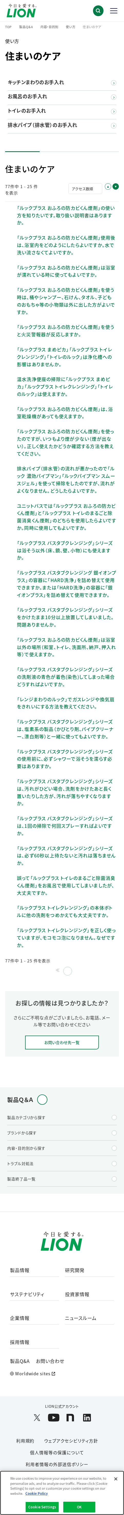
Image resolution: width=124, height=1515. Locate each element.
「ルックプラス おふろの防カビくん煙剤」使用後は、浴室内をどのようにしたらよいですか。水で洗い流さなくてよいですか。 (66, 245)
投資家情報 (77, 1294)
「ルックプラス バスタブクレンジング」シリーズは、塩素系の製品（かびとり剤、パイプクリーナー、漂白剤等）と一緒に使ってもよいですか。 (65, 729)
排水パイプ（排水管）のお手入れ (42, 125)
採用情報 (19, 1342)
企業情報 (19, 1318)
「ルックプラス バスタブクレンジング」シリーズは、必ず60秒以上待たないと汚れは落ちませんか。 (66, 855)
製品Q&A (20, 1361)
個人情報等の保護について (57, 1452)
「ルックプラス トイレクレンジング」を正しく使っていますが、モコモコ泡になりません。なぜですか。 (66, 937)
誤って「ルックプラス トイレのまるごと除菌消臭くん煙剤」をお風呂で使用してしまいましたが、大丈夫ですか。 (66, 885)
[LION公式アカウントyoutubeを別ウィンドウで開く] (53, 1418)
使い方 (70, 27)
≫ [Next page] (67, 970)
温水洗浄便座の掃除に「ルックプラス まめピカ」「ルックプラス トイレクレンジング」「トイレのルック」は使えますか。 (65, 386)
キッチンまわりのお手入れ (36, 82)
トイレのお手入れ (27, 111)
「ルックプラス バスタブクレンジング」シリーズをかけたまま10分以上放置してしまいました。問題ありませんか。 (65, 617)
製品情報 (19, 1270)
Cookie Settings (42, 1507)
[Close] (115, 1479)
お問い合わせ (50, 1361)
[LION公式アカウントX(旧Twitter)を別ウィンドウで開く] (37, 1418)
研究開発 (75, 1270)
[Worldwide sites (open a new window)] (62, 1374)
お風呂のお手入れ (27, 96)
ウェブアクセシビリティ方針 (71, 1441)
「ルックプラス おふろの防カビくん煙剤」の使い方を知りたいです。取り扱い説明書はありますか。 (66, 215)
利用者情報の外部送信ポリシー (57, 1464)
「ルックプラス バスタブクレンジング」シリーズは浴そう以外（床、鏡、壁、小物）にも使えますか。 (65, 550)
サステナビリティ (27, 1294)
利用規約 (25, 1441)
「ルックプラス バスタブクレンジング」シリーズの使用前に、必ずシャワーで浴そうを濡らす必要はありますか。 (65, 759)
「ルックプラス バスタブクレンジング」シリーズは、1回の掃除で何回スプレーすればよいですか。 (65, 825)
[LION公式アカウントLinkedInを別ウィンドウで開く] (87, 1418)
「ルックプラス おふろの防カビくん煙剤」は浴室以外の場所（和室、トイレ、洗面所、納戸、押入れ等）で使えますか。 (66, 647)
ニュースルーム (81, 1318)
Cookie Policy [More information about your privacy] (36, 1493)
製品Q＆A (26, 27)
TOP (8, 27)
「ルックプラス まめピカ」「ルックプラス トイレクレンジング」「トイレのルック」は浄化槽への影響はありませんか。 (64, 357)
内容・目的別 (49, 27)
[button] (98, 10)
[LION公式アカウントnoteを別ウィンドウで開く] (70, 1418)
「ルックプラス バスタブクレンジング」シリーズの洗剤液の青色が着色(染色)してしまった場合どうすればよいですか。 (66, 676)
